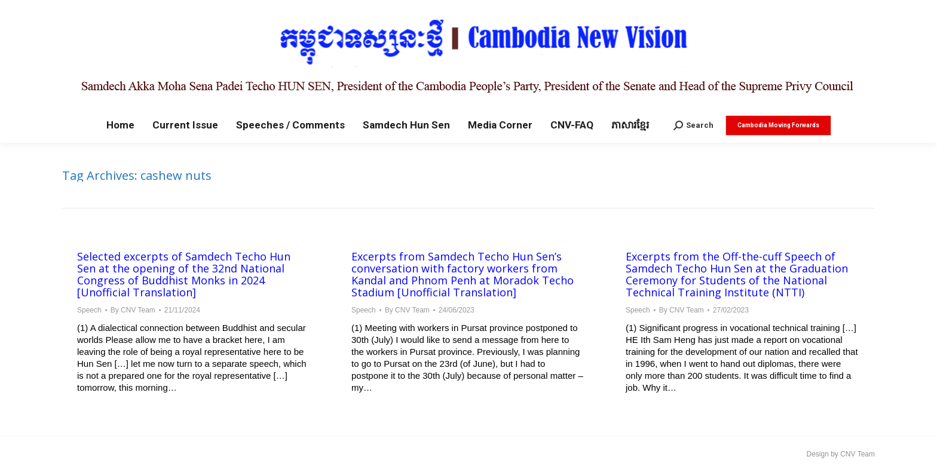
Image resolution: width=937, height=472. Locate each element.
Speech (89, 310)
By (133, 310)
